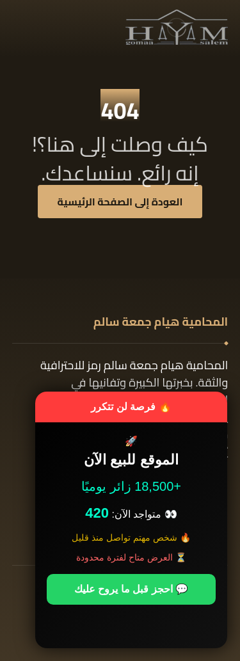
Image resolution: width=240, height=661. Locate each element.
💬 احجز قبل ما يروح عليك (131, 589)
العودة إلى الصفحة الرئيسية (120, 201)
